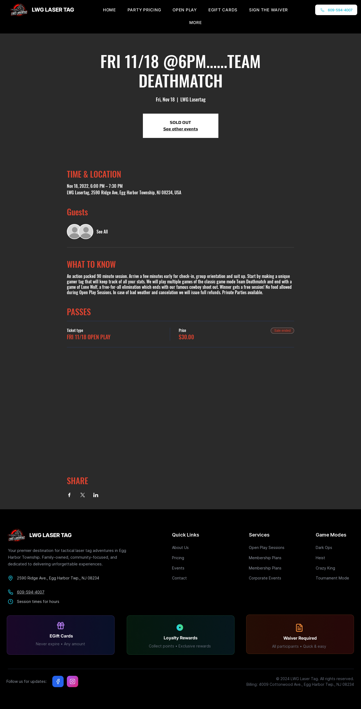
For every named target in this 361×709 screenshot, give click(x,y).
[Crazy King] (335, 568)
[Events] (191, 568)
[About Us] (191, 547)
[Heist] (335, 557)
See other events (180, 128)
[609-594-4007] (336, 10)
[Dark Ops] (335, 547)
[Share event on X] (82, 495)
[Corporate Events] (268, 578)
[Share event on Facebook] (69, 495)
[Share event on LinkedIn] (95, 495)
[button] (195, 22)
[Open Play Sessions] (268, 547)
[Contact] (191, 578)
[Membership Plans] (268, 557)
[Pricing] (191, 557)
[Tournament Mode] (335, 578)
